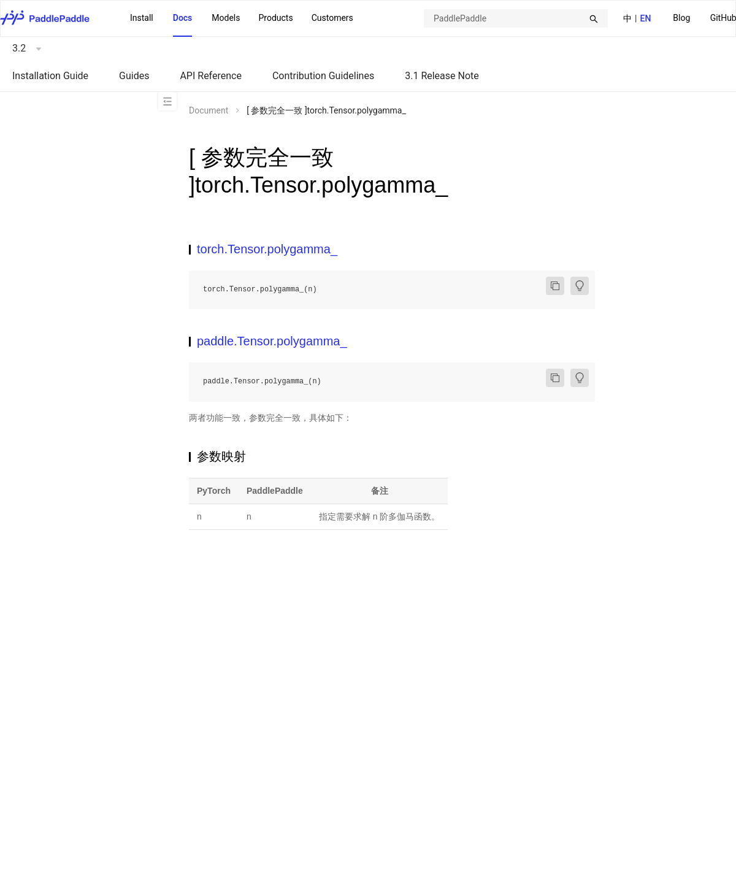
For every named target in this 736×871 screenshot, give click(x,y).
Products (275, 18)
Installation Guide (50, 76)
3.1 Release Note (442, 76)
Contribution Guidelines (323, 76)
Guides (134, 76)
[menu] (241, 18)
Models (226, 18)
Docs (183, 18)
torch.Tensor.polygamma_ (267, 249)
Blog (681, 18)
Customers (332, 18)
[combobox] (516, 18)
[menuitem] (681, 19)
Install (141, 18)
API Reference (211, 76)
